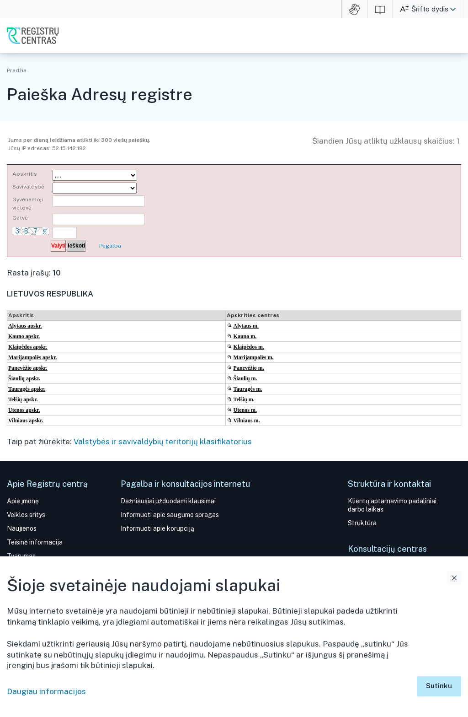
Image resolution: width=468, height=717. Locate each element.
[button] (453, 9)
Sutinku (439, 686)
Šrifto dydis (429, 9)
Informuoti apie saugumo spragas (170, 514)
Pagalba (110, 246)
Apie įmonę (23, 501)
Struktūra (362, 523)
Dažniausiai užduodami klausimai (168, 501)
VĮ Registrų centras (33, 35)
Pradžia (17, 70)
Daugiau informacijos (46, 691)
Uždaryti (454, 578)
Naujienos (22, 528)
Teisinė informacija (35, 542)
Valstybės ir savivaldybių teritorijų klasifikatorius (163, 441)
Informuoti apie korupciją (157, 528)
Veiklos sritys (26, 514)
